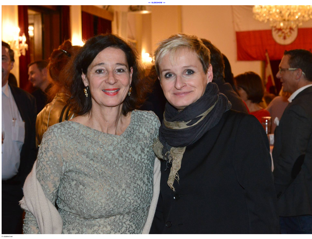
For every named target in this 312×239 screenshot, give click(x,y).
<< (149, 3)
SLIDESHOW (156, 3)
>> (164, 3)
